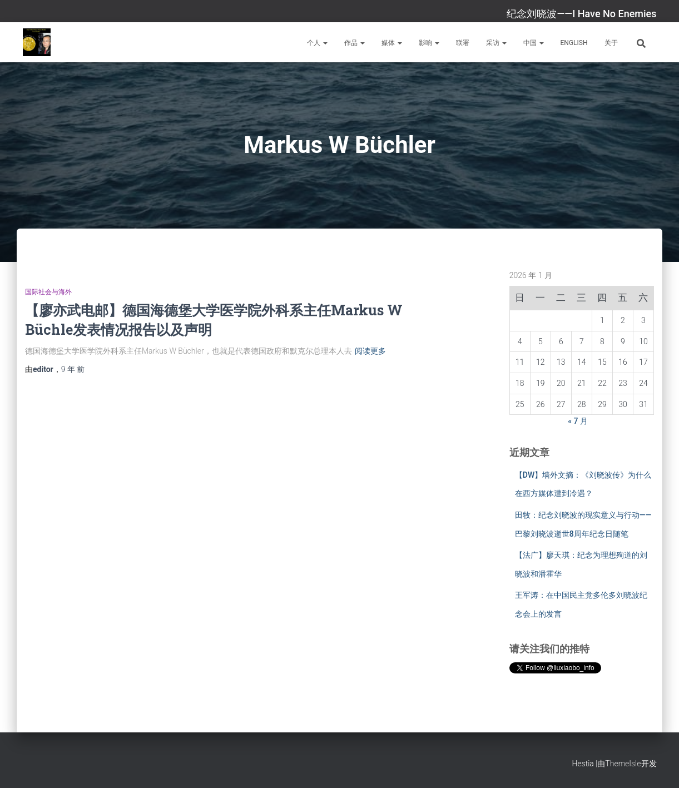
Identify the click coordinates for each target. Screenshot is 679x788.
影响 (429, 43)
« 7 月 (578, 421)
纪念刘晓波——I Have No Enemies (581, 13)
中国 (533, 43)
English (574, 43)
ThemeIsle (623, 763)
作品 (354, 43)
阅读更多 (370, 350)
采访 (496, 43)
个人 (317, 43)
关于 (611, 43)
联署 (462, 43)
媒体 (391, 43)
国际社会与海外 (48, 292)
